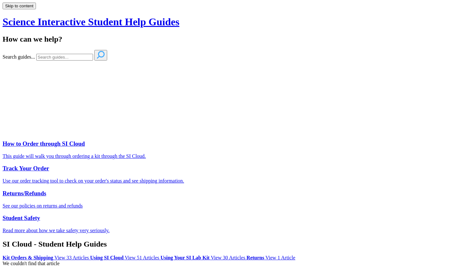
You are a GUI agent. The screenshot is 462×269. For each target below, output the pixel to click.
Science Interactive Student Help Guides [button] (91, 22)
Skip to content (19, 6)
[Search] (64, 57)
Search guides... (19, 57)
